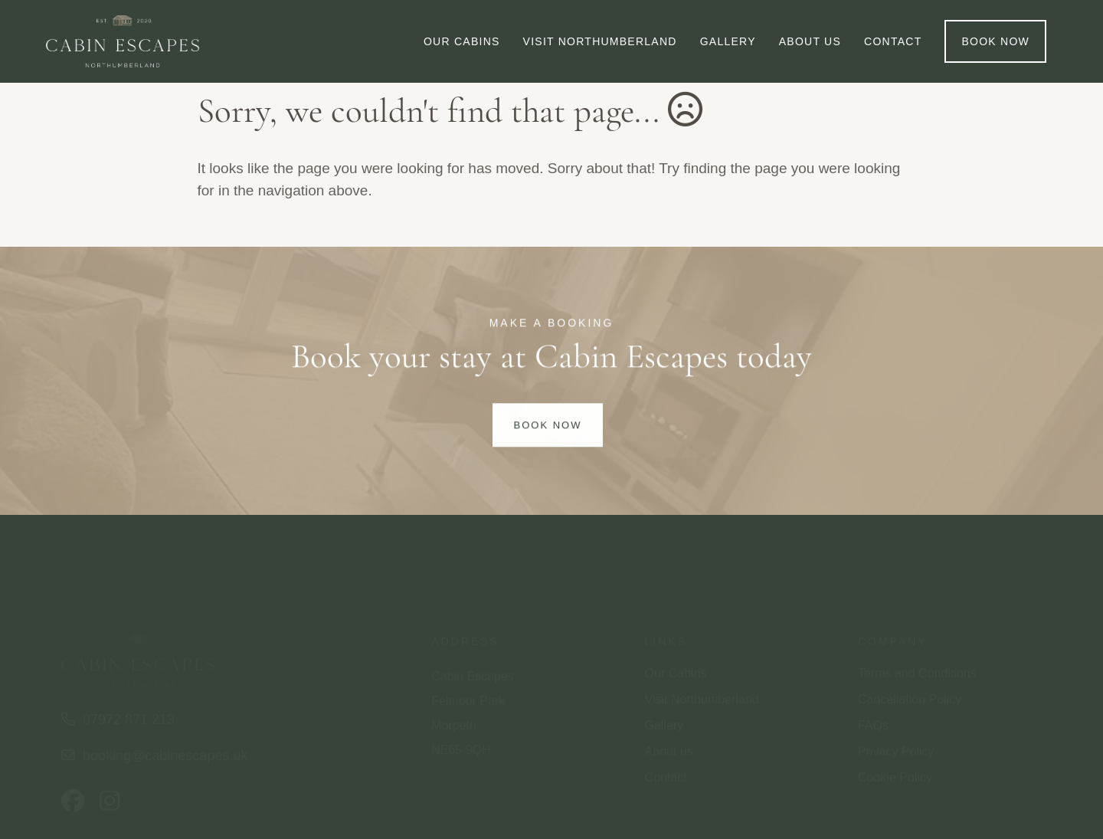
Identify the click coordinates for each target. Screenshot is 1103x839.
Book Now (548, 427)
